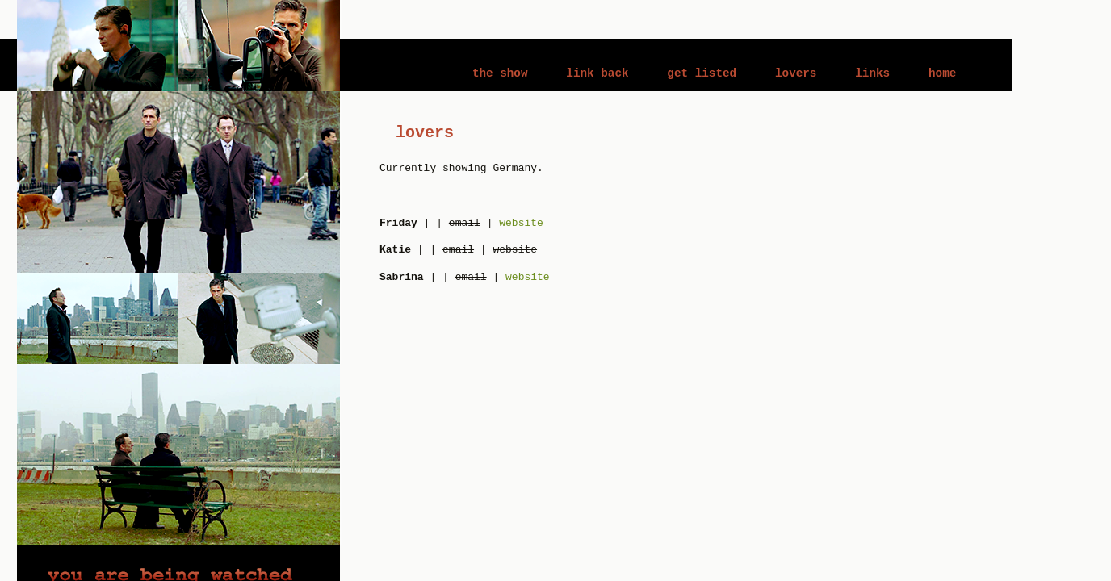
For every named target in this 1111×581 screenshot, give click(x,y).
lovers (795, 73)
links (872, 73)
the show (500, 73)
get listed (701, 73)
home (942, 73)
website (521, 223)
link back (597, 73)
